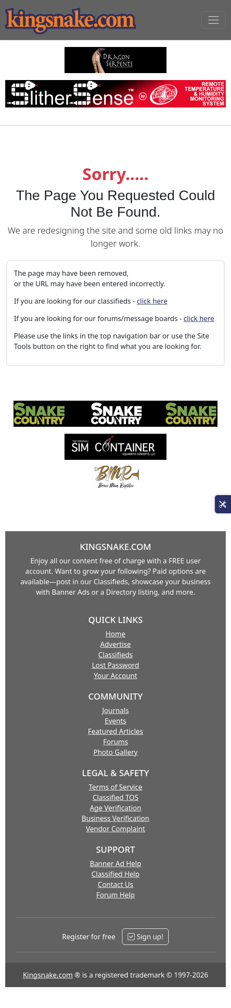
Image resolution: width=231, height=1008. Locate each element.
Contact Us (115, 884)
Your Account (115, 675)
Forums (115, 742)
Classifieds (116, 655)
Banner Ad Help (115, 863)
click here (152, 301)
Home (115, 634)
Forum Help (115, 895)
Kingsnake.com (47, 975)
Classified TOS (115, 797)
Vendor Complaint (115, 829)
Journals (115, 710)
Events (115, 721)
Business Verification (115, 818)
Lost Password (115, 665)
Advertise (115, 644)
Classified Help (115, 874)
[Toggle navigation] (213, 20)
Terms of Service (116, 787)
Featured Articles (115, 731)
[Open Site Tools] (223, 504)
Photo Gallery (115, 752)
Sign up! (145, 936)
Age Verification (115, 808)
